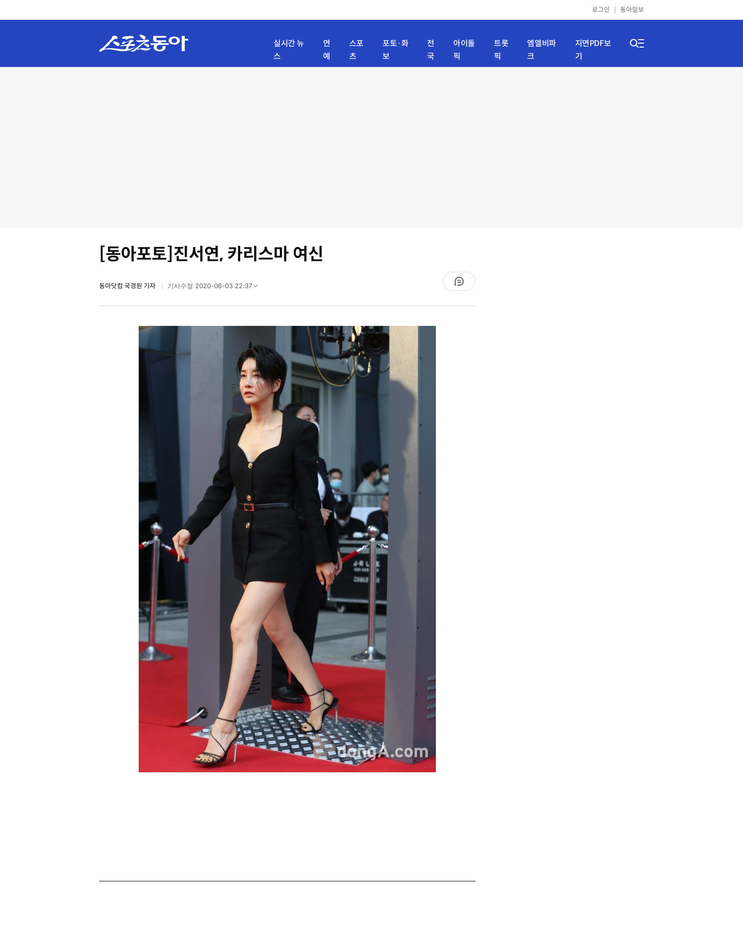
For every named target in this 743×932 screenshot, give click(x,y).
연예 (326, 50)
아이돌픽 (464, 50)
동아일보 (632, 9)
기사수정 (215, 288)
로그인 (601, 9)
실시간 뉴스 (288, 50)
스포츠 (356, 50)
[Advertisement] (371, 146)
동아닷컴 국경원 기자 (128, 286)
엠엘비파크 (541, 50)
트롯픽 (501, 50)
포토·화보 (395, 50)
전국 (430, 50)
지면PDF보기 (593, 50)
